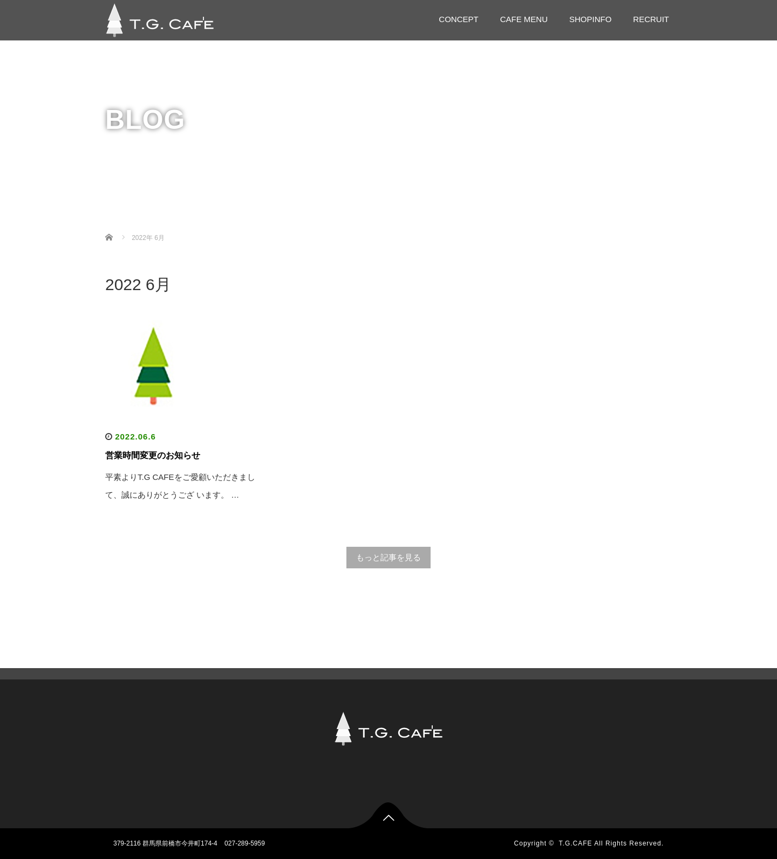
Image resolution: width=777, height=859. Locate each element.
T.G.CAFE (575, 843)
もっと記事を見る (388, 557)
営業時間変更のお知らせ (152, 455)
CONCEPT (458, 19)
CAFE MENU (524, 19)
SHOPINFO (590, 19)
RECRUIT (651, 19)
